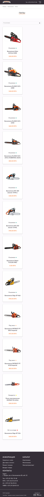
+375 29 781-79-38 (32, 2)
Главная (4, 6)
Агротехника (11, 6)
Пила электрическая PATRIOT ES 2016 (13, 399)
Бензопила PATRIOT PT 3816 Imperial (12, 329)
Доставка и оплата (8, 462)
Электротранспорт (28, 465)
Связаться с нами (8, 460)
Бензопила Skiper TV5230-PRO (12, 261)
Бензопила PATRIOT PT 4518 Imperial (12, 364)
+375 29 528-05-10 (13, 485)
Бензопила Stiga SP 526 (12, 433)
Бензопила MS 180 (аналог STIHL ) (12, 191)
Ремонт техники (7, 465)
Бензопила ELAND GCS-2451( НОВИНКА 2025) (12, 157)
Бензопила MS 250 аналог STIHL (12, 226)
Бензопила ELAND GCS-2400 (12, 87)
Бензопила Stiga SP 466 (12, 295)
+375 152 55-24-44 (12, 481)
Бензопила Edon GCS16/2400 (12, 52)
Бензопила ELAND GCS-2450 (12, 122)
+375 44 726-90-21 (11, 483)
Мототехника (27, 462)
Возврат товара (7, 467)
